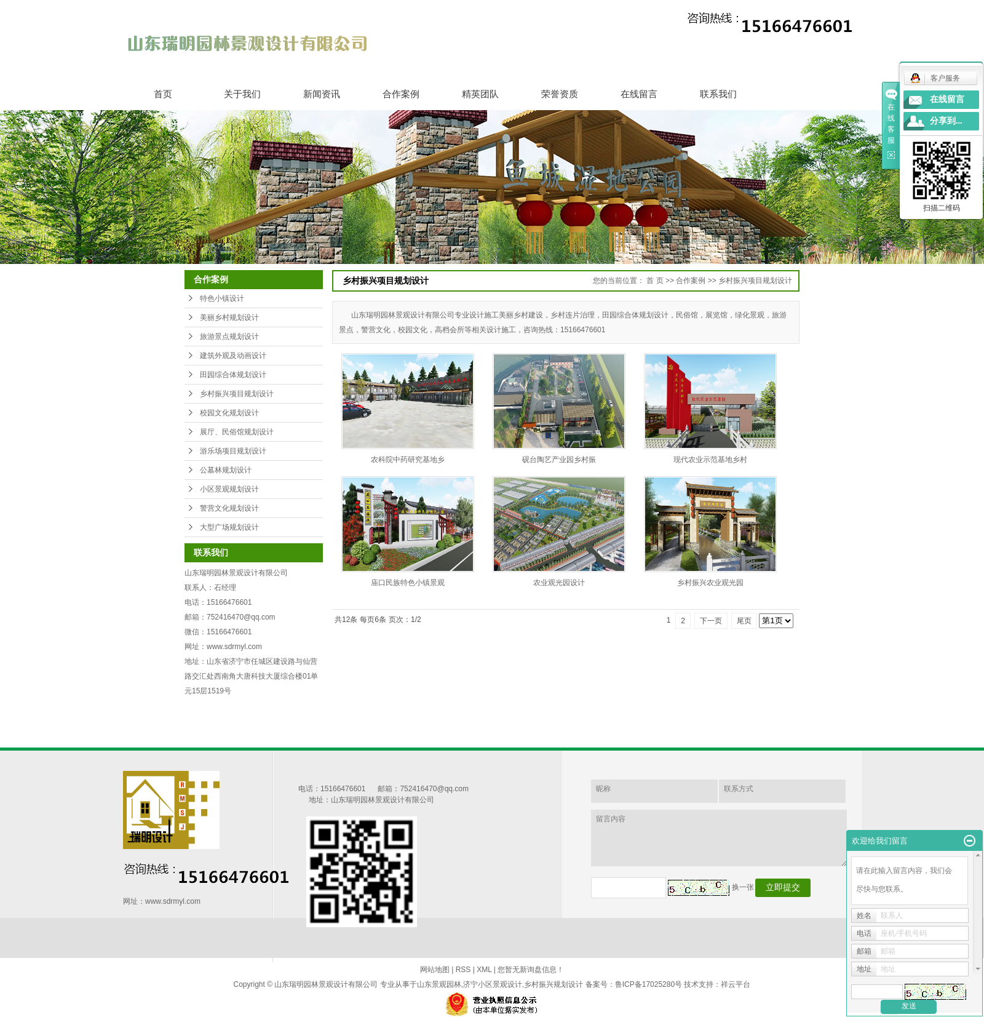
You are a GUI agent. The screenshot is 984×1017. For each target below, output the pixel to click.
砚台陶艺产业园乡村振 (559, 459)
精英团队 (480, 94)
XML (484, 969)
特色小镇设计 (222, 298)
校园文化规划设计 (229, 413)
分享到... (946, 121)
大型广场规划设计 (229, 527)
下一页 (711, 620)
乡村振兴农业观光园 (710, 582)
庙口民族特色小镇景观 (408, 582)
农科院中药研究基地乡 (408, 459)
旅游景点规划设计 (229, 336)
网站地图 (435, 969)
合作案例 (401, 94)
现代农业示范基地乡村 (710, 459)
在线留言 (639, 94)
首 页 (654, 280)
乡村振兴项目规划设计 (237, 393)
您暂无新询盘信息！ (531, 969)
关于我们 (242, 94)
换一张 (743, 887)
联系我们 (718, 94)
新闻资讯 (321, 94)
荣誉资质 (559, 94)
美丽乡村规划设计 (229, 317)
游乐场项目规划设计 (233, 451)
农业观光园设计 (559, 582)
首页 (163, 94)
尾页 (744, 620)
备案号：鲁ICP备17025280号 (633, 984)
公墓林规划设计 (226, 470)
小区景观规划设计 (229, 489)
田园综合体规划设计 (233, 374)
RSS (463, 969)
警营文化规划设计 (229, 508)
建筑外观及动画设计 (233, 355)
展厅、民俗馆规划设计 (237, 432)
